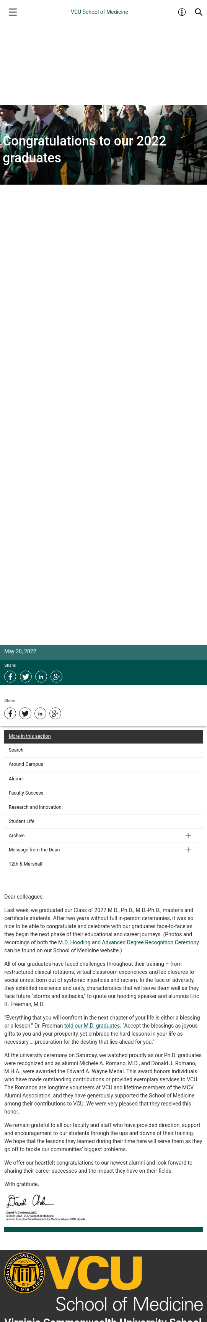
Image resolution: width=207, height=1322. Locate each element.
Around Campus (26, 764)
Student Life (21, 821)
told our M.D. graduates (92, 1026)
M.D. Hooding (74, 942)
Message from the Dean (34, 850)
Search (16, 750)
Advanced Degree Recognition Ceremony (150, 942)
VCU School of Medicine (99, 12)
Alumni (16, 779)
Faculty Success (26, 793)
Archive (17, 835)
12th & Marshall (25, 864)
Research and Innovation (35, 807)
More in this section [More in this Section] (30, 736)
